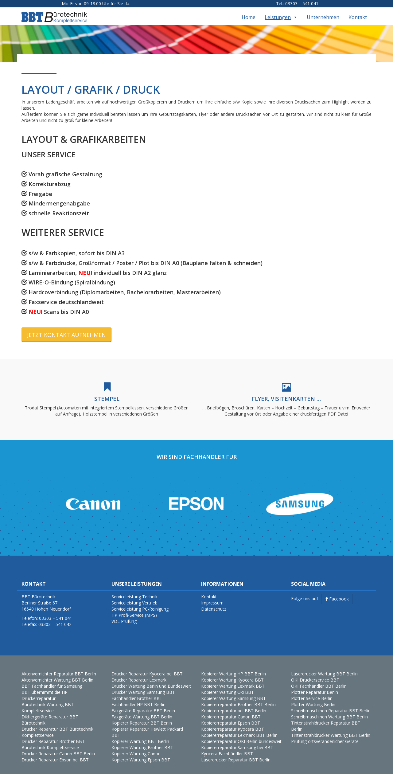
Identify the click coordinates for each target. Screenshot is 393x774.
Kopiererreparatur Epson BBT (230, 717)
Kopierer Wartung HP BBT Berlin (233, 668)
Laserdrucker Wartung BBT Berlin (324, 668)
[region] (196, 498)
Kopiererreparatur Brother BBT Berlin (238, 699)
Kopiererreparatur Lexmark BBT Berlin (239, 730)
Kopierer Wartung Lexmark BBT (233, 680)
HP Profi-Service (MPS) (134, 609)
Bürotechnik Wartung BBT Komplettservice (47, 702)
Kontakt (357, 11)
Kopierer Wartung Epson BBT (140, 754)
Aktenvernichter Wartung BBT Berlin (57, 674)
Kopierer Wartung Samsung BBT (233, 693)
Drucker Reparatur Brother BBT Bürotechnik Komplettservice (53, 739)
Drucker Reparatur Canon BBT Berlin (58, 748)
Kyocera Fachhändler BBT (227, 748)
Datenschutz (213, 603)
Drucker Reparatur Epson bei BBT (55, 754)
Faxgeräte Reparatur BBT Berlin (143, 705)
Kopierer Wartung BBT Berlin (140, 736)
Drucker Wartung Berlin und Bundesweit (151, 680)
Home (248, 11)
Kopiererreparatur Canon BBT (231, 711)
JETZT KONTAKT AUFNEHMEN (66, 329)
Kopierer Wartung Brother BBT (142, 742)
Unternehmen (323, 11)
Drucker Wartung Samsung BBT (143, 687)
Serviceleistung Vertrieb (134, 597)
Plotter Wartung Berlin (313, 699)
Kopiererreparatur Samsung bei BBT (237, 742)
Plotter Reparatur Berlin (314, 687)
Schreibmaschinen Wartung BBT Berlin (329, 711)
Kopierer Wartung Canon (136, 748)
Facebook (337, 593)
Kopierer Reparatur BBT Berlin (141, 717)
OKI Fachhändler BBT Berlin (319, 680)
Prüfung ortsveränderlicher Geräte (325, 736)
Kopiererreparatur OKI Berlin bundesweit (241, 736)
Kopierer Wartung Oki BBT (227, 687)
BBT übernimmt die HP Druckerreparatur (44, 690)
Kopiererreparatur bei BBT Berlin (233, 705)
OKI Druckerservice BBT (315, 674)
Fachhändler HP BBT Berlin (138, 699)
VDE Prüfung (124, 616)
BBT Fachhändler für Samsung (51, 680)
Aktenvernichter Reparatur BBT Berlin (58, 668)
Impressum (212, 597)
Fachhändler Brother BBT (136, 693)
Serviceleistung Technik (134, 591)
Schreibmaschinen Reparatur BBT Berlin (331, 705)
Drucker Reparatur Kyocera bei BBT (147, 668)
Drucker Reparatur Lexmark (138, 674)
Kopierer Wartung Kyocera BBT (232, 674)
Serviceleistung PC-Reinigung (140, 603)
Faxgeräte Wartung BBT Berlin (141, 711)
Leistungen (281, 11)
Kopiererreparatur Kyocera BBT (232, 723)
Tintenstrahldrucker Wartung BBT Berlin (330, 730)
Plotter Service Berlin (312, 693)
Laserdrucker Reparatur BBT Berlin (235, 754)
